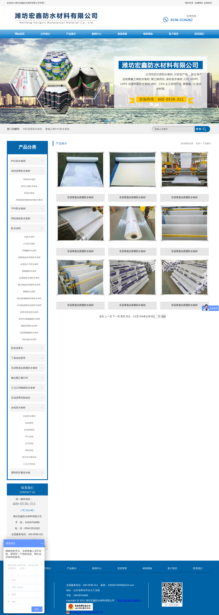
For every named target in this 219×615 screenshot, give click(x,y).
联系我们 (199, 34)
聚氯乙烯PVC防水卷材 (57, 129)
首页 (198, 143)
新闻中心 (96, 34)
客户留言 (173, 34)
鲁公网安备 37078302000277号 (84, 612)
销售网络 (148, 34)
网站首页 (19, 34)
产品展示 (71, 34)
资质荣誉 (122, 34)
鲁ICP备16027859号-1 (129, 600)
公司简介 (45, 34)
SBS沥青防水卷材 (32, 129)
